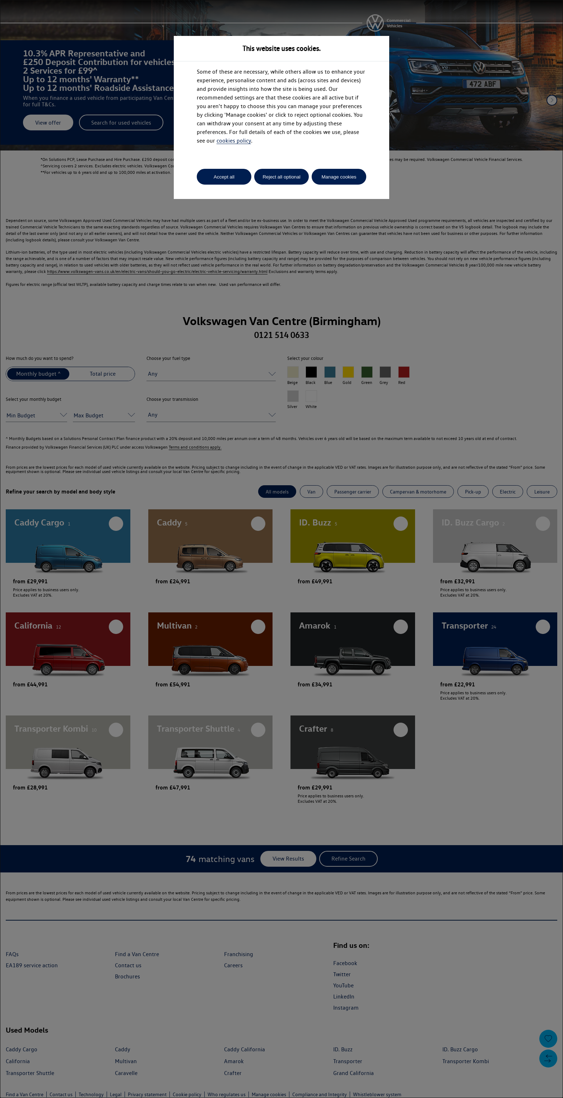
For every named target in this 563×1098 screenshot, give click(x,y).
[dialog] (281, 549)
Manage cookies (338, 177)
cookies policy (234, 140)
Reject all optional (281, 177)
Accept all (224, 177)
